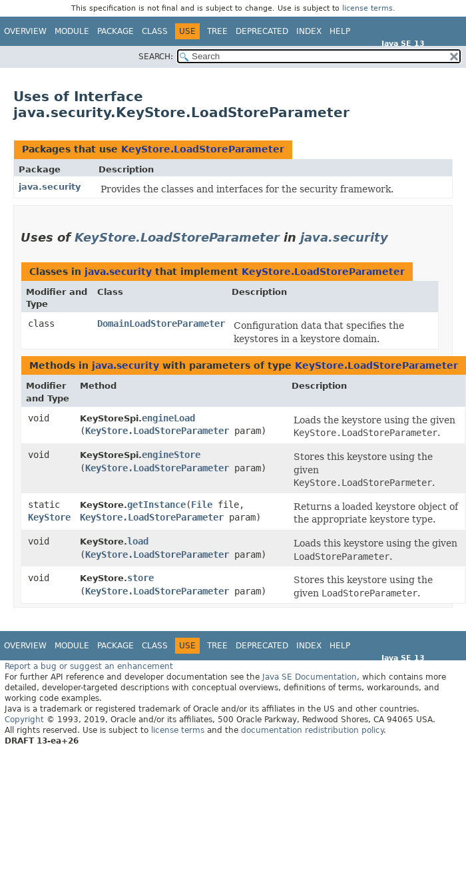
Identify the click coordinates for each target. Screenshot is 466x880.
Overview (25, 31)
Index (309, 31)
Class (155, 31)
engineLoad (168, 418)
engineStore (171, 454)
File (201, 504)
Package (115, 31)
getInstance (156, 504)
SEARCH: (155, 56)
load (137, 541)
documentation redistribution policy (312, 730)
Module (72, 31)
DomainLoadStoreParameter (161, 323)
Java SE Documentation (309, 677)
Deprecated (262, 31)
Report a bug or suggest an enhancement (89, 666)
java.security (50, 187)
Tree (217, 31)
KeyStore (49, 517)
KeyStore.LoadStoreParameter (202, 149)
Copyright (24, 719)
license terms (367, 8)
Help (340, 31)
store (140, 577)
